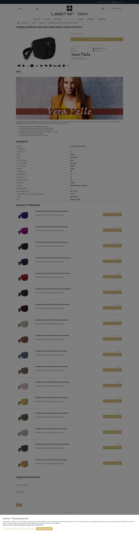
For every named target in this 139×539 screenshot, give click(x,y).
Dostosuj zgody (30, 528)
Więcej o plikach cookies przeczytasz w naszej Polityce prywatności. (23, 525)
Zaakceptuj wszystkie (44, 528)
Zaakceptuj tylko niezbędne (13, 528)
